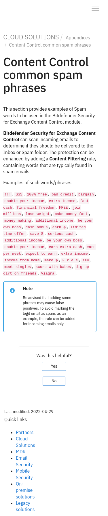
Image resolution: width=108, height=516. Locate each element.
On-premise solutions (25, 490)
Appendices (78, 38)
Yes (54, 366)
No (54, 380)
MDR (21, 451)
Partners (24, 432)
